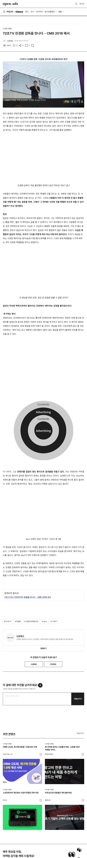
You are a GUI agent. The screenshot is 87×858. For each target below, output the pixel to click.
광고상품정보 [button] (50, 12)
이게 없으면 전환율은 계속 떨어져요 (58, 793)
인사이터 (39, 12)
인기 (32, 12)
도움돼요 (34, 664)
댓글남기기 (78, 699)
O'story (19, 11)
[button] (80, 733)
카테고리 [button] (8, 11)
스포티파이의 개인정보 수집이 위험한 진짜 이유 (21, 793)
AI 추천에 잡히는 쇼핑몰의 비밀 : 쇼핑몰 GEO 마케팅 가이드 (62, 748)
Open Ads (10, 4)
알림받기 (43, 648)
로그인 (82, 4)
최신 (26, 12)
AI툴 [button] (60, 12)
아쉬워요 (53, 664)
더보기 (80, 733)
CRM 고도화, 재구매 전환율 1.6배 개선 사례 (20, 747)
